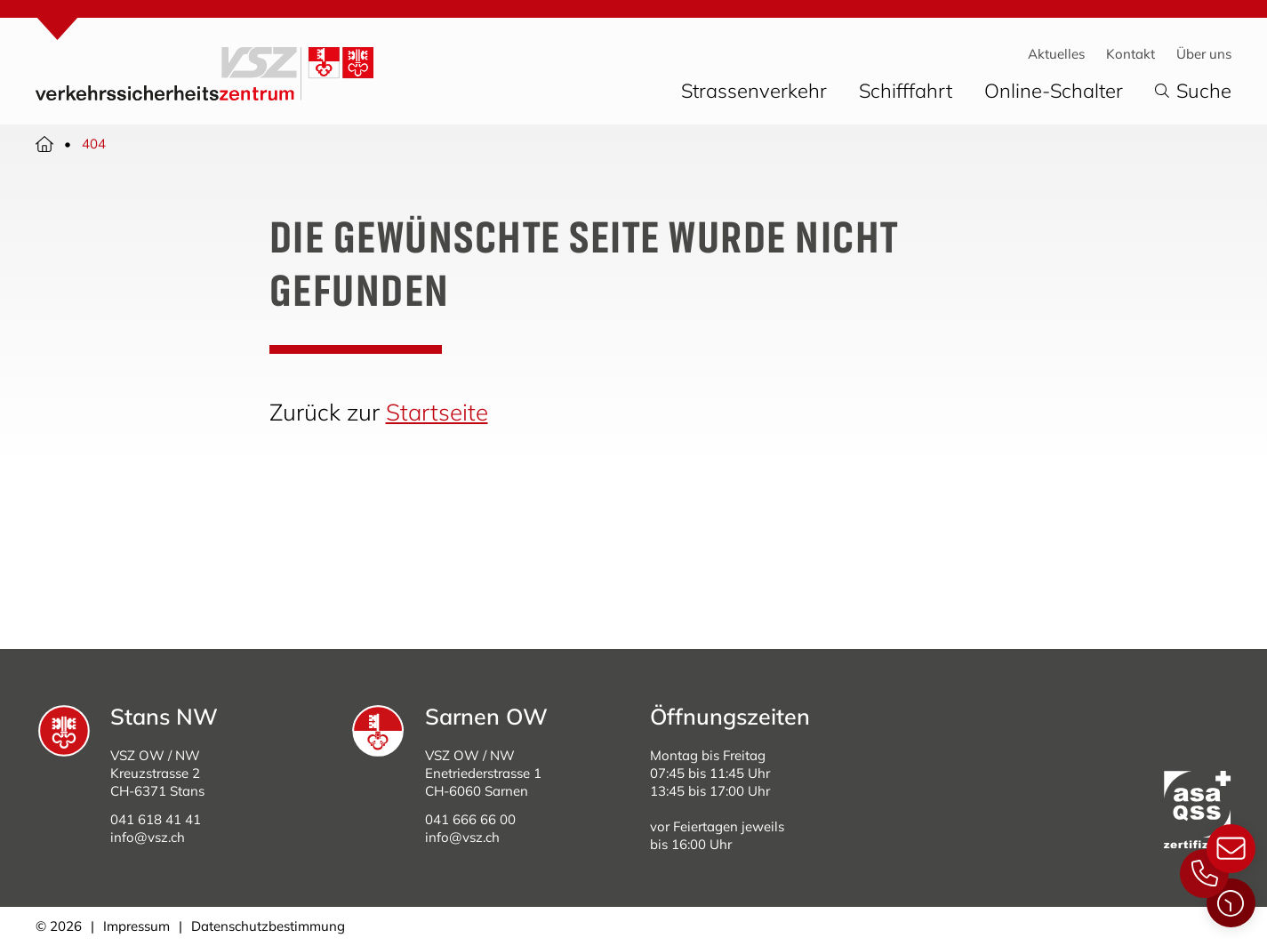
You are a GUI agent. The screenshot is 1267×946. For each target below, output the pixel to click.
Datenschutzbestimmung (268, 926)
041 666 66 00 (470, 819)
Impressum (136, 926)
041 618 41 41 (155, 819)
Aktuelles (1056, 53)
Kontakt (1130, 53)
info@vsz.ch (147, 837)
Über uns (1203, 53)
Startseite (437, 412)
